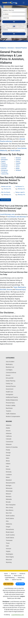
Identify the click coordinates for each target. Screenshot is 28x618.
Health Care (9, 392)
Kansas (24, 148)
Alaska (8, 428)
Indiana (8, 463)
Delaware (9, 444)
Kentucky (8, 472)
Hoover (18, 166)
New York (9, 513)
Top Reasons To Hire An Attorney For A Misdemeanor (20, 186)
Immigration (9, 394)
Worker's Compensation (13, 416)
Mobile (17, 168)
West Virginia (10, 557)
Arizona (8, 430)
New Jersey (9, 507)
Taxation (8, 411)
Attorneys (6, 189)
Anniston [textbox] (6, 18)
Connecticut (9, 441)
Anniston (11, 48)
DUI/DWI (3, 289)
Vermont (8, 548)
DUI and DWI (9, 378)
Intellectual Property (12, 397)
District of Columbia (12, 447)
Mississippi (9, 491)
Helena (17, 165)
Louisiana (9, 474)
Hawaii (8, 455)
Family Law (9, 383)
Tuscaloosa (4, 172)
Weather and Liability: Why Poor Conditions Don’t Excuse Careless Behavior (6, 186)
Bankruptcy (22, 287)
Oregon (8, 526)
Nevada (8, 502)
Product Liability (10, 405)
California (9, 436)
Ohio (7, 521)
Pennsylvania (10, 529)
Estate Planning (10, 381)
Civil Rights (9, 370)
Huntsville (3, 168)
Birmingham (4, 159)
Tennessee (9, 540)
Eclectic (18, 161)
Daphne (3, 161)
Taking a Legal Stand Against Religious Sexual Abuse (20, 192)
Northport (18, 170)
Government (9, 389)
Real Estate (9, 408)
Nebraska (9, 499)
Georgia (8, 452)
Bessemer (18, 158)
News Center (18, 575)
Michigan (8, 485)
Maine (8, 477)
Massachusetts (10, 483)
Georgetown (4, 165)
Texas (7, 543)
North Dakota (10, 518)
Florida (8, 450)
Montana (8, 496)
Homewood (4, 166)
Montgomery (4, 170)
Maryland (8, 480)
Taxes (15, 287)
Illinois (8, 461)
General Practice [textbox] (8, 10)
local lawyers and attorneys (16, 217)
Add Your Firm (8, 584)
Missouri (8, 494)
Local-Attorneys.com (7, 214)
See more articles (5, 199)
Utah (7, 546)
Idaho (7, 458)
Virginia (8, 551)
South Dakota (15, 150)
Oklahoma (3, 150)
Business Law (10, 367)
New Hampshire (11, 504)
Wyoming (8, 562)
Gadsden (18, 163)
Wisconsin (9, 559)
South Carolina (10, 535)
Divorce (9, 289)
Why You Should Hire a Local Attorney (6, 192)
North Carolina (10, 515)
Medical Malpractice (12, 400)
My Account (20, 584)
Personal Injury (20, 289)
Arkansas (8, 433)
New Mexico (9, 510)
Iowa (19, 148)
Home (6, 573)
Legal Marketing (9, 577)
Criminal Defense (11, 372)
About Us (13, 573)
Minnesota (9, 488)
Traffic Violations (11, 413)
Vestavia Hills (4, 174)
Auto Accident (10, 361)
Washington (9, 554)
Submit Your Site (17, 579)
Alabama (3, 48)
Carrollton (18, 159)
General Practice (21, 48)
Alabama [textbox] (5, 14)
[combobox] (14, 10)
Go (14, 21)
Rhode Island (10, 532)
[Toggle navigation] (24, 2)
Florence (3, 163)
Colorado (8, 439)
